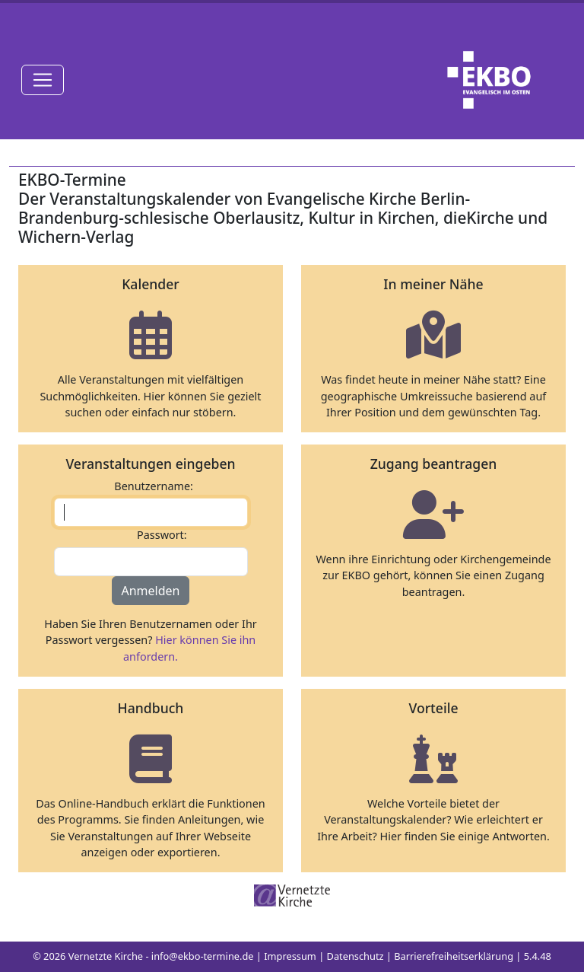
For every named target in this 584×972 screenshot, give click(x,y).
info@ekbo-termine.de (202, 956)
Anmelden (151, 590)
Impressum (290, 956)
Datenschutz (355, 956)
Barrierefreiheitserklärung (453, 956)
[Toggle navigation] (42, 80)
